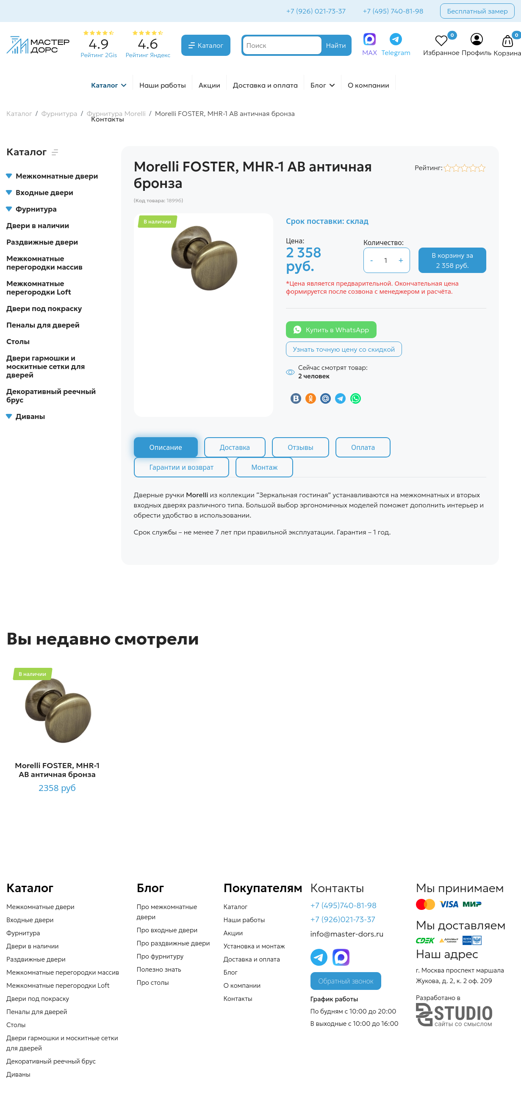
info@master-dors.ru (347, 934)
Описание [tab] (166, 447)
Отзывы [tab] (300, 447)
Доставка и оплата (265, 85)
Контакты (107, 119)
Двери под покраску (44, 308)
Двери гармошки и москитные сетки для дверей (45, 366)
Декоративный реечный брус (51, 396)
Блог (318, 85)
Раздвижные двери (42, 242)
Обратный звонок (346, 981)
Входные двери (39, 192)
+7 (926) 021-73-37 (316, 11)
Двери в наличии (37, 225)
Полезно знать (159, 969)
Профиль (477, 52)
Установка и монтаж (254, 946)
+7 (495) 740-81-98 (393, 11)
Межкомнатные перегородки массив (44, 263)
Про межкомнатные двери (167, 912)
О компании (368, 85)
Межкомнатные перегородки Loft (38, 288)
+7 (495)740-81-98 (343, 905)
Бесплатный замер (477, 11)
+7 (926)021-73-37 (343, 919)
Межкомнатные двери (52, 176)
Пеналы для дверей (43, 325)
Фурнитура (31, 209)
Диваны (25, 416)
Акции (209, 85)
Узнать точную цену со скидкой (344, 349)
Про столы (153, 982)
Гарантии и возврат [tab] (182, 467)
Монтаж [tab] (264, 467)
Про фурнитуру (160, 956)
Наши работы (162, 85)
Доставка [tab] (235, 447)
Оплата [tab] (363, 447)
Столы (18, 341)
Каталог (211, 45)
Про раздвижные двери (173, 943)
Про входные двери (167, 930)
